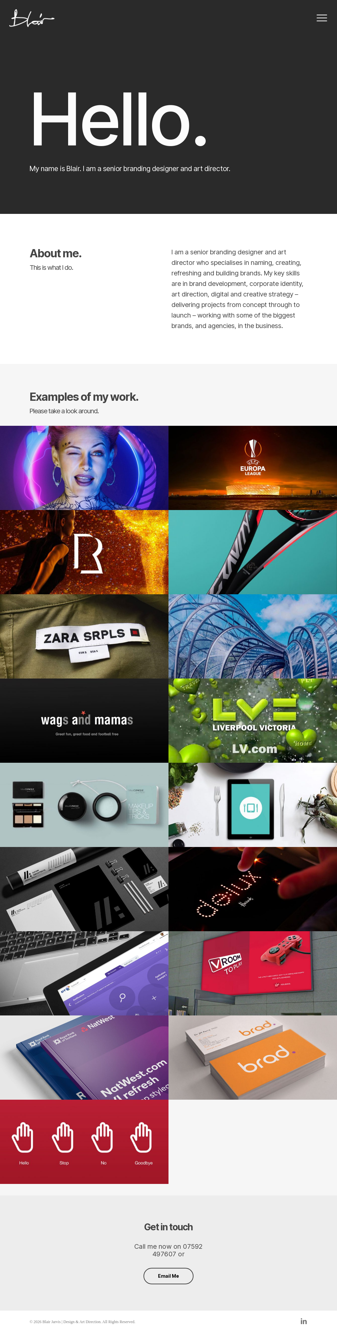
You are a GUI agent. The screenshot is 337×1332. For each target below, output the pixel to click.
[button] (322, 18)
